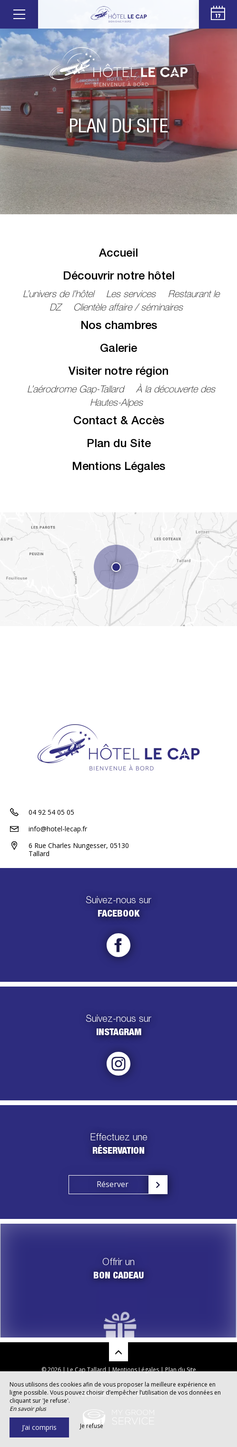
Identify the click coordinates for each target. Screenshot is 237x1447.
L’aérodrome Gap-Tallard (77, 390)
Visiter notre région (118, 372)
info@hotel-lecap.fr (58, 828)
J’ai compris (39, 1427)
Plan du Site (119, 444)
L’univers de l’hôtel (60, 295)
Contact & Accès (118, 422)
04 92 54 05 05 (51, 812)
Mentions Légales (118, 467)
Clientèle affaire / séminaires (128, 308)
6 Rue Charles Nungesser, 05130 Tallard (79, 849)
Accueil (118, 254)
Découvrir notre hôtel (119, 277)
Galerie (118, 349)
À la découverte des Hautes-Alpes (152, 397)
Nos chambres (118, 326)
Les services (132, 295)
